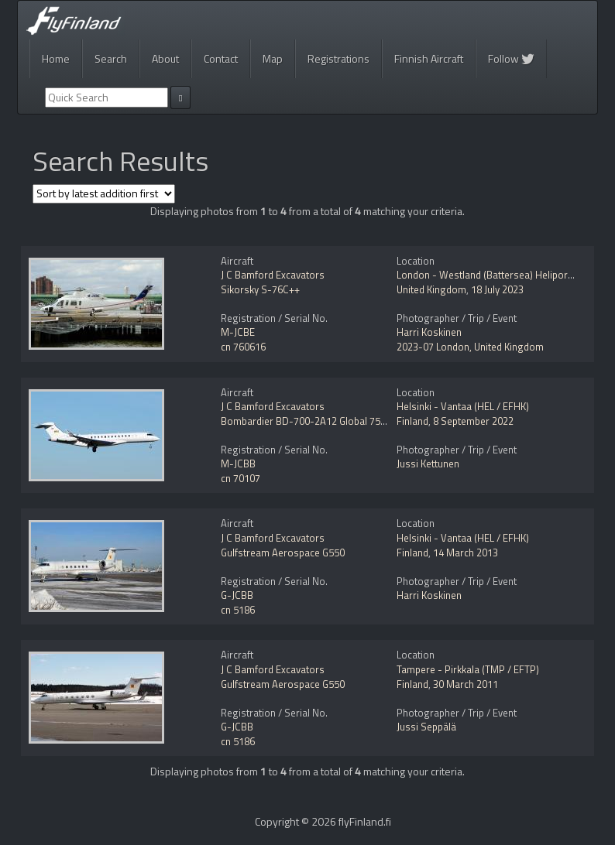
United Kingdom (431, 289)
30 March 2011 (465, 684)
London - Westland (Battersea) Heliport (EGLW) (500, 274)
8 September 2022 (473, 421)
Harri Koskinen (429, 332)
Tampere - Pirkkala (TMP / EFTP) (468, 669)
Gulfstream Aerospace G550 (283, 552)
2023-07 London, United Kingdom (470, 346)
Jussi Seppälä (426, 726)
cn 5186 (238, 610)
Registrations (338, 58)
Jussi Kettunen (428, 463)
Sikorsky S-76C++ (260, 289)
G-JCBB (237, 595)
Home (56, 58)
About (165, 58)
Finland (412, 421)
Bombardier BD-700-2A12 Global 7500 (306, 421)
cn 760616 (243, 346)
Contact (221, 58)
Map (273, 58)
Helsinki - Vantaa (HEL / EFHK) (463, 406)
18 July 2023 (497, 289)
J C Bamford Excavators (273, 274)
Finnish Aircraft (428, 58)
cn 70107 (240, 478)
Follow (511, 58)
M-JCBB (238, 463)
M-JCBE (238, 332)
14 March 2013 (465, 552)
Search (110, 58)
